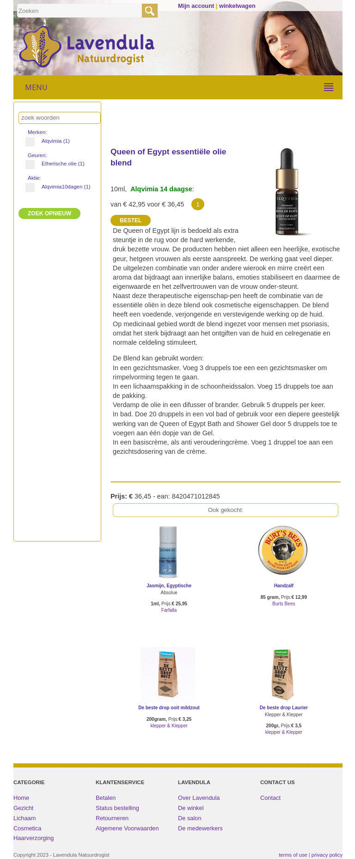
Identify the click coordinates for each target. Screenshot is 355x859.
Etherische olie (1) (55, 163)
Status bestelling (117, 807)
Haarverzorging (33, 838)
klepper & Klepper (169, 725)
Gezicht (23, 807)
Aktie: (35, 178)
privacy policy (327, 855)
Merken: (38, 132)
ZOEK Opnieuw (49, 213)
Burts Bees (283, 603)
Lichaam (24, 818)
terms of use (293, 855)
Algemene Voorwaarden (127, 828)
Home (21, 797)
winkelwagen (237, 5)
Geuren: (38, 155)
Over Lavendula (199, 797)
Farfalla (169, 610)
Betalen (106, 797)
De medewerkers (200, 828)
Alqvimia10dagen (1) (55, 186)
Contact (270, 797)
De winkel (190, 807)
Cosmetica (27, 828)
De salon (190, 818)
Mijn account (196, 5)
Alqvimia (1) (51, 141)
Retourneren (112, 818)
